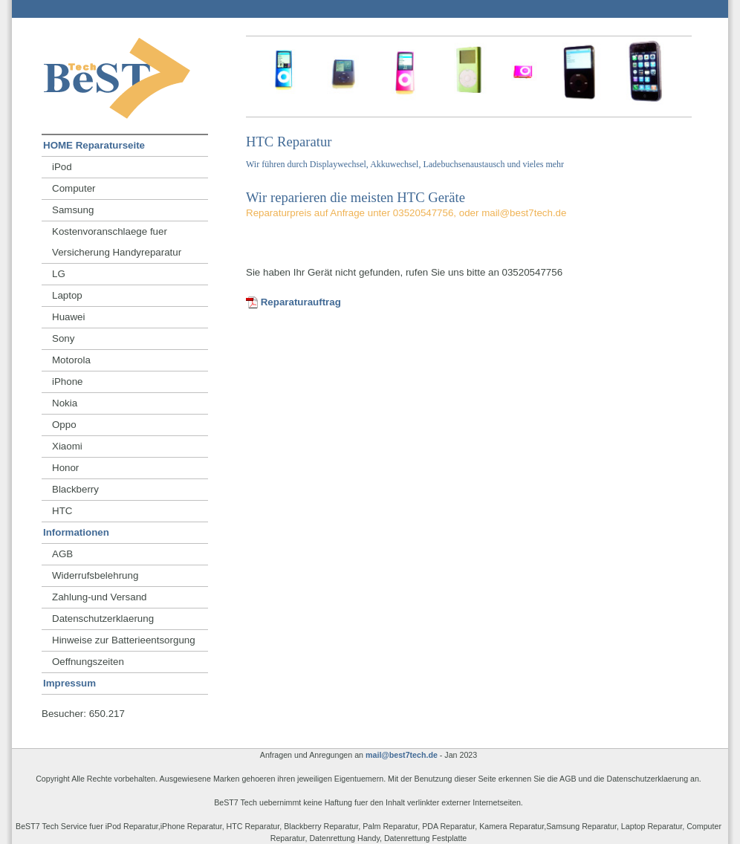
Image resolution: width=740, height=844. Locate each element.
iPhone (67, 381)
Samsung (73, 209)
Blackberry (75, 489)
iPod (62, 166)
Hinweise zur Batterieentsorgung (123, 640)
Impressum (69, 683)
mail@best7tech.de (402, 754)
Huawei (68, 316)
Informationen (76, 532)
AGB (62, 553)
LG (58, 273)
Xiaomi (67, 446)
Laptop (67, 295)
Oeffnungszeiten (88, 661)
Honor (65, 467)
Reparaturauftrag (293, 302)
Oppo (64, 424)
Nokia (64, 403)
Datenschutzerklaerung (103, 618)
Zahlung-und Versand (99, 597)
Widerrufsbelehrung (95, 575)
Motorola (71, 360)
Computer (74, 188)
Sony (63, 338)
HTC (62, 510)
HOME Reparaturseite (94, 145)
